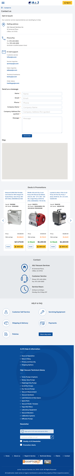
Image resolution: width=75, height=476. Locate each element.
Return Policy (26, 359)
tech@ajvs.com (12, 77)
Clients (58, 456)
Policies (15, 334)
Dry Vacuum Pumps (28, 389)
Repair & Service (30, 456)
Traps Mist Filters (27, 407)
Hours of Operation (28, 356)
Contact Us (7, 8)
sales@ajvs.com (12, 70)
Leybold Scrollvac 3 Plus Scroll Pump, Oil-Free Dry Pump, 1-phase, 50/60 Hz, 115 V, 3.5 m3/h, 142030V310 (59, 196)
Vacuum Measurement (29, 392)
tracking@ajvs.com (13, 83)
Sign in (68, 3)
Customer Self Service (21, 312)
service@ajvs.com (12, 63)
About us (17, 456)
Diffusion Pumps (27, 419)
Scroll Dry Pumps (27, 386)
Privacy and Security (29, 362)
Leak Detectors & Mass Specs (31, 398)
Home (7, 456)
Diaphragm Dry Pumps (29, 383)
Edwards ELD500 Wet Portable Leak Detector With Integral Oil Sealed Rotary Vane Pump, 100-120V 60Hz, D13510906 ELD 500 (14, 196)
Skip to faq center (45, 334)
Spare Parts (25, 401)
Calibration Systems (28, 416)
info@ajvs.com (11, 57)
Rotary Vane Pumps (28, 380)
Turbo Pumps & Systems (30, 377)
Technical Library (45, 456)
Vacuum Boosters (27, 413)
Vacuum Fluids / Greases (30, 404)
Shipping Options (27, 365)
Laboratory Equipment (29, 410)
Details (8, 247)
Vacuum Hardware (28, 395)
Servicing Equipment (56, 312)
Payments (52, 323)
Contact (67, 456)
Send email (27, 136)
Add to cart (20, 247)
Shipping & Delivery (20, 323)
